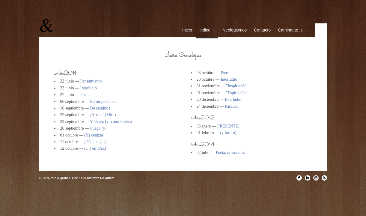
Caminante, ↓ (292, 30)
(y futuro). (228, 132)
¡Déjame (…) (95, 142)
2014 (208, 145)
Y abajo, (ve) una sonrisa (111, 121)
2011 (70, 74)
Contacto (262, 30)
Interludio (88, 88)
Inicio (187, 30)
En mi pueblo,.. (103, 101)
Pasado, (231, 106)
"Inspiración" (237, 86)
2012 (208, 118)
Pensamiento (91, 81)
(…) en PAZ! (95, 148)
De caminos (100, 108)
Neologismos (234, 30)
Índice (207, 30)
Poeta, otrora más (230, 152)
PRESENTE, (228, 126)
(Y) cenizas (93, 135)
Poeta (85, 94)
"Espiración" (236, 93)
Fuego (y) (98, 128)
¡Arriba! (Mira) (103, 114)
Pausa (226, 72)
